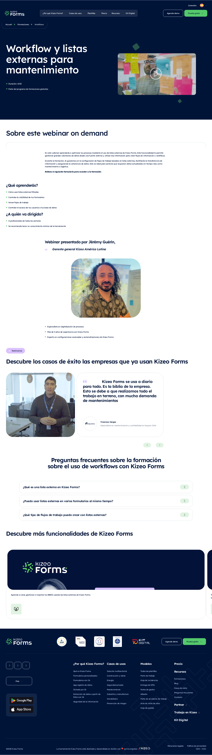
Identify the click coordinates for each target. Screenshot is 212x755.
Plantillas (91, 13)
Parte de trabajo (147, 676)
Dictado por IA (79, 689)
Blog (176, 683)
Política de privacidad (196, 746)
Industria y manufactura (118, 694)
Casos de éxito (180, 688)
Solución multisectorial (117, 671)
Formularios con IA (81, 680)
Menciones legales (176, 746)
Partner (179, 704)
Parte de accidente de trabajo (153, 699)
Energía (110, 680)
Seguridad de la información (85, 701)
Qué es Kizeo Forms (82, 671)
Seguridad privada (115, 685)
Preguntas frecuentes (183, 692)
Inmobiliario (112, 699)
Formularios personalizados (85, 676)
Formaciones (23, 24)
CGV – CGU (201, 749)
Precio (104, 13)
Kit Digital (130, 13)
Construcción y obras (116, 676)
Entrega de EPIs (147, 685)
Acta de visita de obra (150, 703)
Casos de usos (75, 13)
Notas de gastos (147, 689)
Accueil (8, 24)
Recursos (116, 13)
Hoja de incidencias (149, 680)
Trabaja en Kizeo (185, 712)
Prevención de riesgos (116, 703)
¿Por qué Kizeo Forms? (53, 13)
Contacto (178, 697)
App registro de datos (82, 685)
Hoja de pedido (147, 708)
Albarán (143, 694)
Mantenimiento (113, 689)
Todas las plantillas (148, 671)
